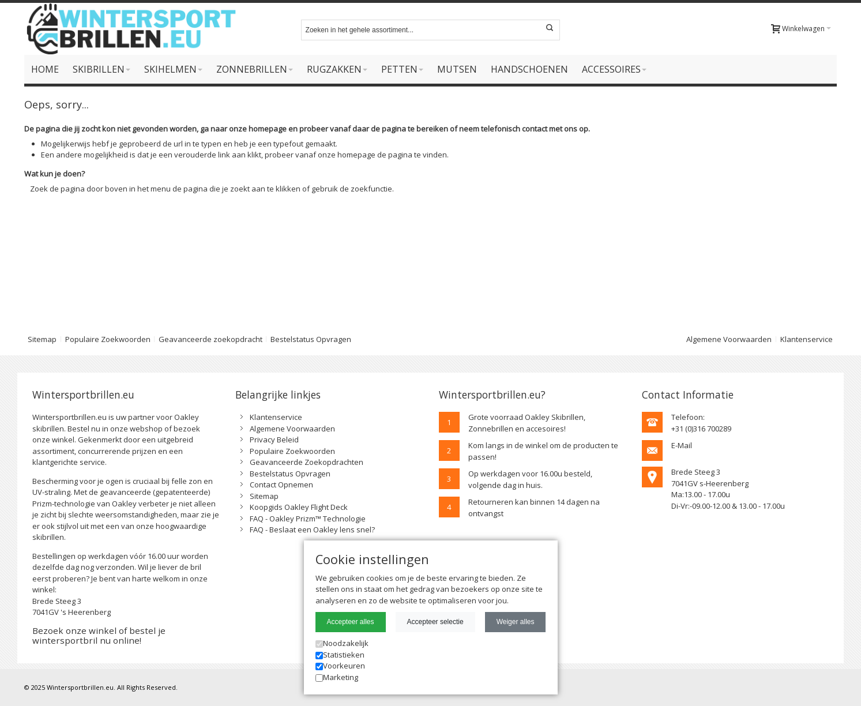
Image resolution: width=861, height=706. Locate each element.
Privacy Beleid (274, 439)
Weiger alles (516, 622)
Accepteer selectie (435, 622)
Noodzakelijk (342, 643)
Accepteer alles (350, 622)
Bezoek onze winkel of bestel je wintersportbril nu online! (99, 635)
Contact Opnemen (281, 484)
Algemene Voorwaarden (729, 339)
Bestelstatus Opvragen (310, 339)
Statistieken (339, 654)
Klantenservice (806, 339)
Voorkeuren (340, 665)
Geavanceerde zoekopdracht (210, 339)
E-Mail (681, 445)
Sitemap (42, 339)
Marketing (336, 677)
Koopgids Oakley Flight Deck (299, 507)
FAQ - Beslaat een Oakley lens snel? (312, 529)
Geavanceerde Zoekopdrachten (306, 462)
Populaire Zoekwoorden (108, 339)
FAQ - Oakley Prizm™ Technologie (308, 518)
